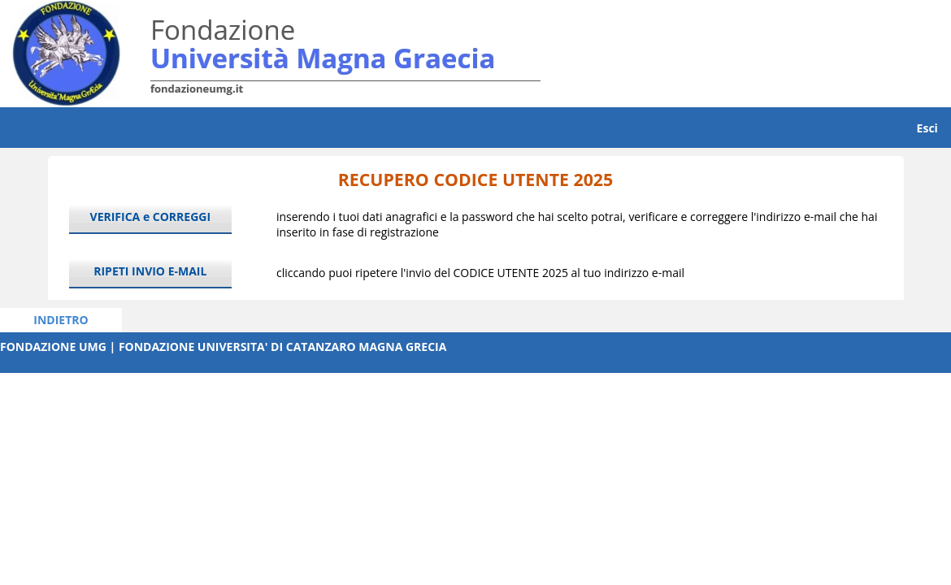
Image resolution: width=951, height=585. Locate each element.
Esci (927, 128)
